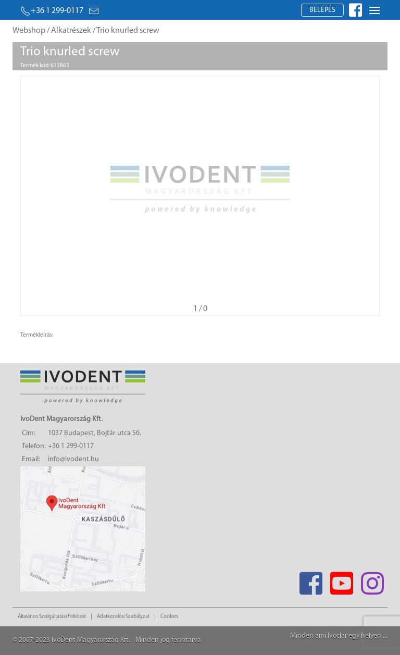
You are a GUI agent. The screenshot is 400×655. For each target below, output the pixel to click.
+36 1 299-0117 (51, 11)
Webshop (28, 31)
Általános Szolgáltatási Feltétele (52, 617)
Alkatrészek (71, 31)
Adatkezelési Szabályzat (123, 617)
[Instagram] (372, 580)
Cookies (169, 617)
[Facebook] (310, 580)
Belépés (322, 10)
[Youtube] (341, 580)
